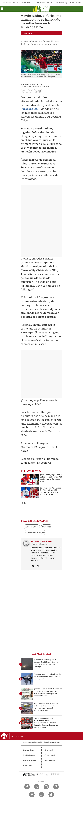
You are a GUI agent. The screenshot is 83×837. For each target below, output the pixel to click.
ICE (44, 3)
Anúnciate (27, 765)
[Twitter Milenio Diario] (36, 786)
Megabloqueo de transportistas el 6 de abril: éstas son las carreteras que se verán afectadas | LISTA (47, 707)
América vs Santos (19, 3)
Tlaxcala (39, 3)
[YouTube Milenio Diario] (32, 794)
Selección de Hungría (35, 532)
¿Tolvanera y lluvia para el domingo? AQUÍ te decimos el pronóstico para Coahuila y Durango (46, 663)
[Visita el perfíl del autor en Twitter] (38, 566)
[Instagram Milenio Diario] (46, 786)
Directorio (49, 750)
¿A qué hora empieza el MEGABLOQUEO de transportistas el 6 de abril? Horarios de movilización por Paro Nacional (46, 723)
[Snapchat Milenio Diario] (51, 794)
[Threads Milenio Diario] (56, 786)
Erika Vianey (62, 3)
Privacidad (50, 755)
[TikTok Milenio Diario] (41, 794)
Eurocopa (46, 526)
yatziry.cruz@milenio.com (40, 544)
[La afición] (41, 9)
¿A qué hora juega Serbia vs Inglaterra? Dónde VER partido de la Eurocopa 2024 (51, 478)
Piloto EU (30, 3)
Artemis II (72, 3)
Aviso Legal (50, 760)
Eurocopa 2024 (30, 109)
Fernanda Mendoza (31, 84)
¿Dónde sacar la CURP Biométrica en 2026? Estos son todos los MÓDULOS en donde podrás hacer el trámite (48, 692)
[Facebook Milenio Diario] (27, 786)
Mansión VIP (52, 3)
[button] (2, 9)
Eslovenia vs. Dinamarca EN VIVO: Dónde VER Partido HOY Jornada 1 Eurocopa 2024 (50, 491)
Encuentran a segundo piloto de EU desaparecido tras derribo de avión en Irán (47, 676)
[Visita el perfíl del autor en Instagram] (33, 566)
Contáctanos (28, 755)
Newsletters (28, 750)
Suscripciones (29, 760)
